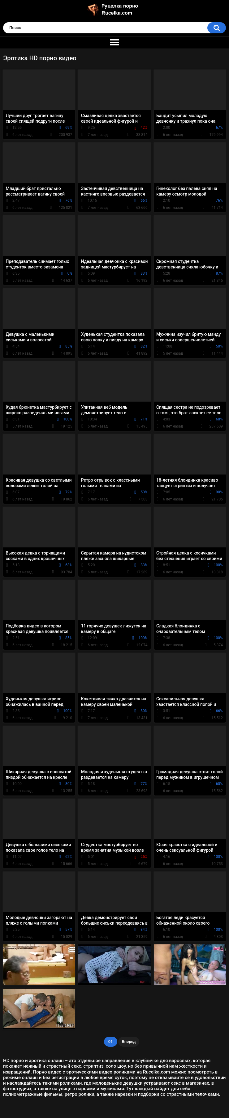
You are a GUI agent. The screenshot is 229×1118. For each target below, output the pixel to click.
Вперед (129, 1041)
